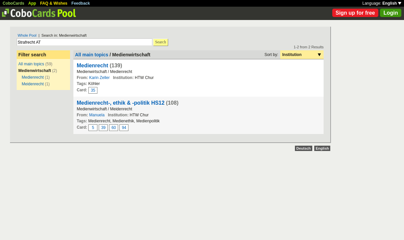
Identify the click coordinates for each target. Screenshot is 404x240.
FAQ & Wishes (53, 3)
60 (113, 127)
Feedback (80, 3)
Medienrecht (33, 77)
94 (124, 127)
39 (103, 127)
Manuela (96, 115)
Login (390, 13)
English (391, 3)
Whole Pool (27, 35)
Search (160, 42)
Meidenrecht (33, 84)
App (32, 3)
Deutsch (303, 148)
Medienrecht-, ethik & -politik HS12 (120, 103)
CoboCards (13, 3)
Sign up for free (355, 13)
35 (93, 90)
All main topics (31, 64)
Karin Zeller (99, 77)
